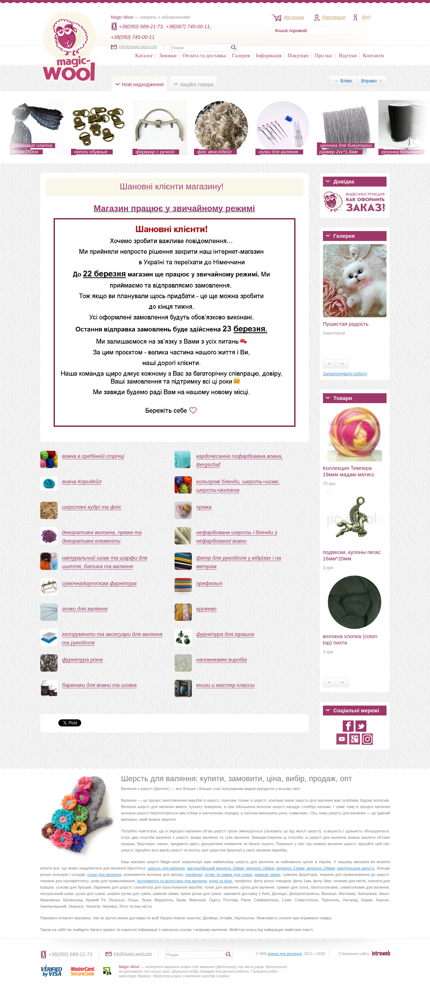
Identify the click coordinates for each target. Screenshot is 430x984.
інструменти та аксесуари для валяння (172, 881)
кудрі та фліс (220, 881)
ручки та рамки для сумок (228, 874)
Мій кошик (294, 17)
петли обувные (91, 151)
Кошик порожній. (291, 30)
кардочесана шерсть (356, 868)
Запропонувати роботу (345, 373)
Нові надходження (143, 84)
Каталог (144, 55)
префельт (209, 583)
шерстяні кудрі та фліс (92, 507)
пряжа (204, 507)
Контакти (373, 55)
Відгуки (348, 55)
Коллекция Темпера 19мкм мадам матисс (349, 471)
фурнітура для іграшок (225, 634)
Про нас (324, 55)
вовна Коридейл (82, 481)
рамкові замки (267, 874)
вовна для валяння (284, 953)
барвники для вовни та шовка (99, 685)
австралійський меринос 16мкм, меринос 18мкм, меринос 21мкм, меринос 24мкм (261, 868)
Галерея (241, 55)
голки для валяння (278, 151)
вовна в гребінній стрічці (93, 456)
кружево (206, 609)
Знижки (167, 55)
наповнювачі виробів (221, 659)
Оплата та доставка (204, 55)
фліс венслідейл (214, 151)
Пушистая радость (346, 324)
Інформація (269, 55)
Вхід (366, 17)
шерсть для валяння (166, 868)
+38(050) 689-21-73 (71, 954)
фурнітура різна (82, 659)
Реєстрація (334, 17)
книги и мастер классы (225, 685)
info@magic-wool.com (138, 47)
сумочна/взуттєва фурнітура (99, 583)
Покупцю (298, 55)
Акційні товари (196, 84)
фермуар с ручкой (155, 151)
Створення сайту (353, 953)
